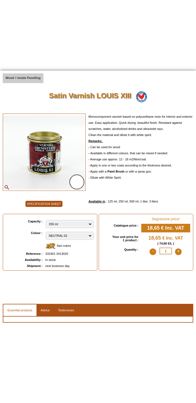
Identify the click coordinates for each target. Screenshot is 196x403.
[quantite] (165, 251)
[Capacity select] (70, 224)
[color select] (70, 236)
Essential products (19, 310)
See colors (58, 246)
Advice (45, 310)
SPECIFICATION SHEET (44, 204)
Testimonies (66, 310)
